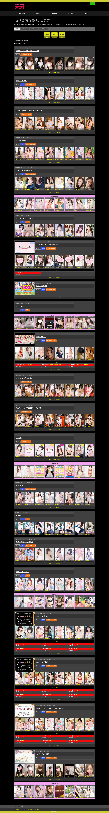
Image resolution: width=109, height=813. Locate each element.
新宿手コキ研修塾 (41, 286)
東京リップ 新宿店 (42, 662)
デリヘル (25, 28)
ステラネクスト (89, 328)
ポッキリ (18, 438)
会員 (92, 3)
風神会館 (87, 797)
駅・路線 (61, 34)
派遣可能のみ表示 (19, 43)
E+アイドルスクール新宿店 (24, 542)
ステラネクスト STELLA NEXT (25, 218)
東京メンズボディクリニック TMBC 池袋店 (19, 328)
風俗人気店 (22, 13)
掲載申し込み (37, 809)
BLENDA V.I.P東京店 (29, 328)
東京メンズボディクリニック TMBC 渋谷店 (39, 210)
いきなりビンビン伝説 (59, 328)
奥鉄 (66, 797)
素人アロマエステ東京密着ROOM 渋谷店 (28, 408)
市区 (54, 34)
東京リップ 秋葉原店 (39, 608)
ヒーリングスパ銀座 (42, 754)
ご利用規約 (30, 809)
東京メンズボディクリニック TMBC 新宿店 (49, 708)
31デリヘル (19, 306)
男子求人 (70, 13)
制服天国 (18, 515)
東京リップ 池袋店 (21, 81)
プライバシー (23, 809)
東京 (19, 806)
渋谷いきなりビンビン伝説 (24, 378)
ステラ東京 (67, 328)
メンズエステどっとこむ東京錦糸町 (47, 245)
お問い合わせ (16, 809)
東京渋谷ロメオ (41, 337)
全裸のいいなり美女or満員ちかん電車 (27, 51)
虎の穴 (76, 210)
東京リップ (19, 485)
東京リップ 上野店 (18, 210)
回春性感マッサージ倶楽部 (29, 477)
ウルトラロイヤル (21, 140)
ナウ (15, 806)
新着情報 (54, 13)
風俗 (17, 28)
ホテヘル (34, 28)
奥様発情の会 (47, 210)
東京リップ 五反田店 (22, 572)
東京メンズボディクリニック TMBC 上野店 (90, 210)
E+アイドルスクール (29, 210)
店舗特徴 (47, 34)
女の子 (38, 13)
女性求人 (87, 13)
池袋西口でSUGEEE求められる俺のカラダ (29, 111)
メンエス (43, 28)
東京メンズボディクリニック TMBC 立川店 (90, 477)
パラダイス (27, 608)
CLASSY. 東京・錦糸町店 (24, 170)
